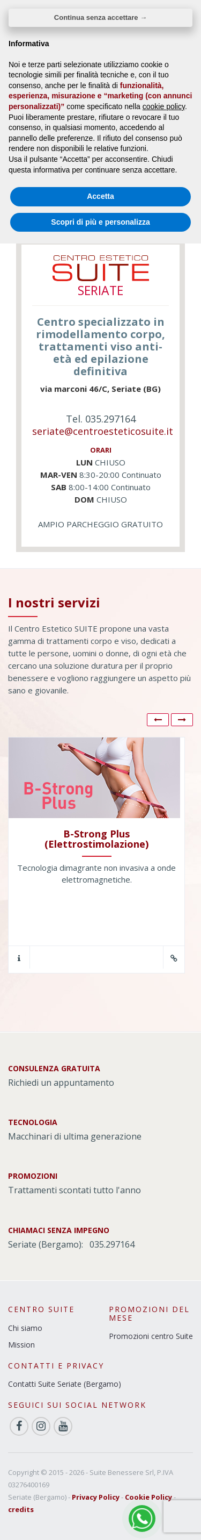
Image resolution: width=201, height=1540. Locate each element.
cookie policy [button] (164, 106)
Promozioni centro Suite (151, 1336)
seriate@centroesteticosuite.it (102, 431)
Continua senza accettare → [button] (100, 17)
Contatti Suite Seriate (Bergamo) (64, 1384)
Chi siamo (25, 1328)
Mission (21, 1345)
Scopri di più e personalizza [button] (100, 222)
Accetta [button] (100, 196)
